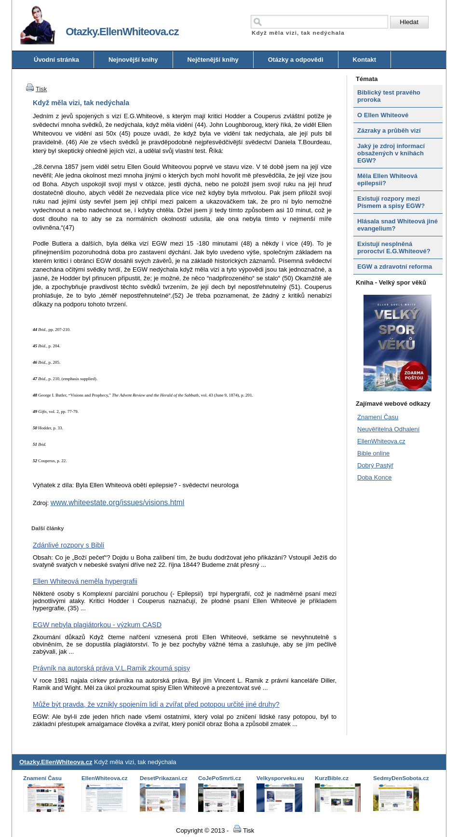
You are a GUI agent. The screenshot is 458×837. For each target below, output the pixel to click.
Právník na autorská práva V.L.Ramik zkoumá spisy (111, 668)
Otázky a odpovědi (295, 59)
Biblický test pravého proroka (388, 96)
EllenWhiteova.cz (381, 441)
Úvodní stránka (56, 59)
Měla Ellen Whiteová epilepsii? (387, 179)
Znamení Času (377, 417)
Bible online (373, 453)
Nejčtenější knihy (213, 59)
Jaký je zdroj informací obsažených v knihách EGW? (391, 153)
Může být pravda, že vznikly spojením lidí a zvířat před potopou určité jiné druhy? (156, 704)
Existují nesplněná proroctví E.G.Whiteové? (394, 247)
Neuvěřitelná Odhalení (388, 429)
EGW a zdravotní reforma (394, 266)
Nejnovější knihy (133, 59)
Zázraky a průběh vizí (389, 130)
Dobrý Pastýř (375, 465)
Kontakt (364, 59)
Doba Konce (374, 477)
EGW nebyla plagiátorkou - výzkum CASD (97, 625)
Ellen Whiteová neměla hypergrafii (85, 581)
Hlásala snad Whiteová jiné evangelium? (397, 225)
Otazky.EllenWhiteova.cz (55, 762)
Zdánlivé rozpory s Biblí (69, 545)
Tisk (35, 89)
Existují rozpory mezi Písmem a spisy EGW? (391, 202)
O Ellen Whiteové (382, 115)
